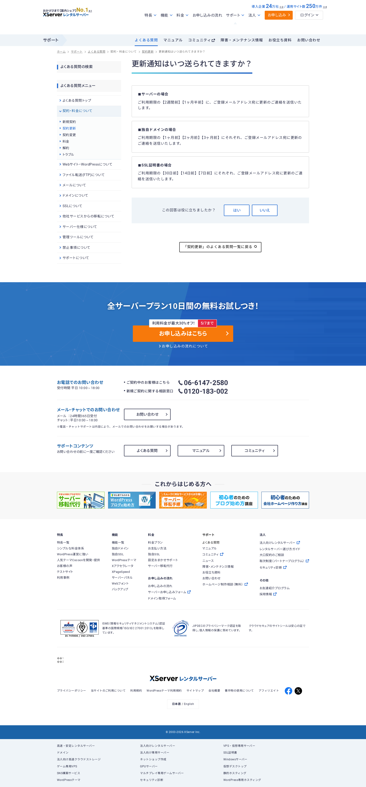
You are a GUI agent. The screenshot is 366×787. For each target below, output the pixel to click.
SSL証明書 (230, 752)
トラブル (68, 154)
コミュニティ (199, 40)
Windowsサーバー (235, 759)
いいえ (265, 210)
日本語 (176, 704)
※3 (281, 17)
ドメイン (63, 752)
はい (236, 210)
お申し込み (277, 25)
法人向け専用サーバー (154, 752)
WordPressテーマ (69, 780)
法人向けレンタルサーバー (157, 745)
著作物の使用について (239, 690)
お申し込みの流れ (207, 25)
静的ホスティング (234, 773)
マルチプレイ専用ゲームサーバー (162, 773)
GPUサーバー (149, 766)
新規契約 (69, 122)
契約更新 (69, 128)
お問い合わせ (308, 40)
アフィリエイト (269, 690)
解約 (66, 148)
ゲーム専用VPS (67, 766)
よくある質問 (146, 40)
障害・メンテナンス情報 (242, 40)
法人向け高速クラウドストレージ (79, 759)
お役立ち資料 (280, 40)
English (189, 704)
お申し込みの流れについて (185, 346)
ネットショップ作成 (153, 759)
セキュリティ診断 (151, 780)
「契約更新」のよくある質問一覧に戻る (220, 247)
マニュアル (173, 40)
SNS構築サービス (68, 773)
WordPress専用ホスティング (242, 780)
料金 (66, 141)
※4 (325, 17)
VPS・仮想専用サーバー (239, 745)
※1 (95, 19)
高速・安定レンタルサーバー (76, 745)
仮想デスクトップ (235, 766)
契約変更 (69, 135)
